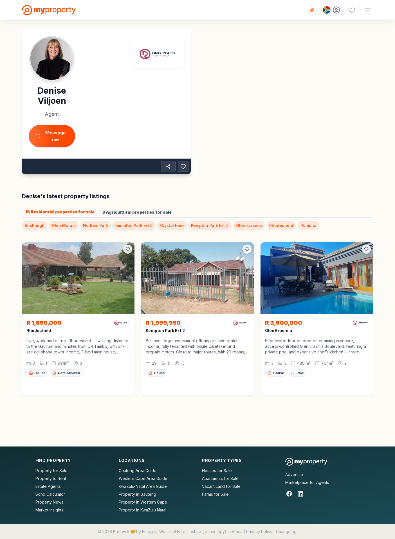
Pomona (308, 225)
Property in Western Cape (143, 502)
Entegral (149, 531)
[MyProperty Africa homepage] (306, 462)
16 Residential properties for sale (60, 211)
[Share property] (168, 166)
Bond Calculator (50, 494)
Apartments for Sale (220, 478)
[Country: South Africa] (331, 10)
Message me (50, 136)
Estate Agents (48, 486)
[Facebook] (289, 494)
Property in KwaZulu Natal (142, 510)
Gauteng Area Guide (137, 470)
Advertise (294, 474)
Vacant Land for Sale (221, 486)
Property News (49, 502)
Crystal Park (172, 225)
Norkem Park (95, 225)
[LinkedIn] (300, 494)
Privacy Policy (259, 531)
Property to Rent (50, 478)
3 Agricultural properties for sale (137, 212)
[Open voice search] (312, 10)
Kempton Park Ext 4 (210, 225)
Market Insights (49, 510)
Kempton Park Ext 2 (134, 225)
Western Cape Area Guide (143, 478)
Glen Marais (64, 225)
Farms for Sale (215, 494)
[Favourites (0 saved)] (351, 10)
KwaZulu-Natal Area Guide (143, 486)
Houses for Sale (217, 470)
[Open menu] (367, 10)
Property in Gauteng (137, 494)
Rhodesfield (281, 225)
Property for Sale (51, 470)
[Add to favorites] (183, 166)
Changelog (286, 531)
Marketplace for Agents (307, 482)
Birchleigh (34, 225)
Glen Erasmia (249, 225)
